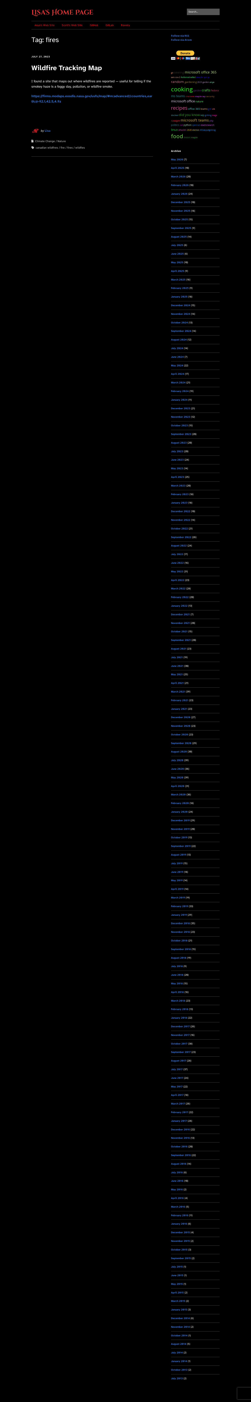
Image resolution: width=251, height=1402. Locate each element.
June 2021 (177, 666)
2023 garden (203, 82)
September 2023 (181, 434)
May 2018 (177, 983)
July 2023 (177, 451)
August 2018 (178, 957)
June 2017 (177, 1078)
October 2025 (179, 219)
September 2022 (181, 537)
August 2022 (179, 545)
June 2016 (177, 1180)
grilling (208, 115)
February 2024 (180, 391)
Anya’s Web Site (45, 25)
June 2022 (177, 562)
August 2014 (178, 1344)
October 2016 (179, 1146)
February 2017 (179, 1112)
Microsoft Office (183, 101)
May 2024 (177, 365)
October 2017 (179, 1043)
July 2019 (177, 863)
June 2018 (177, 974)
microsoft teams (195, 120)
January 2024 (179, 399)
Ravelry (125, 25)
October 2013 (179, 1369)
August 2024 (179, 339)
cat (181, 125)
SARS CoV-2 (175, 77)
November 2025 (180, 210)
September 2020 (181, 743)
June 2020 (177, 768)
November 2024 (180, 314)
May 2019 (177, 880)
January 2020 (179, 811)
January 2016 (179, 1223)
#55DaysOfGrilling (208, 130)
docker (174, 115)
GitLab (109, 25)
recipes (179, 107)
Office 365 (194, 109)
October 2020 (179, 734)
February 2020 (180, 803)
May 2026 (177, 159)
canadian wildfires (47, 147)
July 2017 (177, 1069)
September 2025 (181, 228)
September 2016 (181, 1155)
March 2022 (178, 588)
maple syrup (202, 77)
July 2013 (177, 1378)
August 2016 (178, 1163)
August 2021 (178, 648)
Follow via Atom (181, 40)
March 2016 (178, 1206)
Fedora (215, 90)
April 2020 (177, 786)
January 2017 (179, 1121)
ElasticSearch (207, 124)
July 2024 (177, 348)
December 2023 (180, 408)
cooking (182, 89)
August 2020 (179, 751)
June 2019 (177, 872)
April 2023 (177, 477)
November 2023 (180, 416)
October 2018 (179, 940)
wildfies (80, 147)
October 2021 (179, 631)
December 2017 (180, 1026)
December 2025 (180, 202)
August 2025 (179, 236)
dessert (187, 137)
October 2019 (179, 837)
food (177, 136)
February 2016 (179, 1215)
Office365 (182, 130)
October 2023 (179, 425)
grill (210, 109)
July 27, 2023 (40, 56)
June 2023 (177, 459)
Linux (174, 130)
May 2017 (177, 1086)
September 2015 (181, 1258)
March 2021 (178, 691)
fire (63, 147)
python (187, 125)
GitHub (94, 25)
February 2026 (180, 185)
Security (210, 96)
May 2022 (177, 571)
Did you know (189, 115)
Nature (61, 141)
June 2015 (177, 1275)
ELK (213, 109)
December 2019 (180, 820)
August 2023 (179, 442)
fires (70, 147)
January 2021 (179, 709)
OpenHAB (196, 125)
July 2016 (177, 1172)
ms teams (178, 96)
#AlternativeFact (188, 77)
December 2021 (180, 614)
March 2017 (178, 1103)
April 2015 (177, 1292)
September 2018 (181, 949)
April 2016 (177, 1198)
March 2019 (178, 897)
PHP (211, 120)
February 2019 (179, 906)
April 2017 (177, 1095)
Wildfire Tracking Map (66, 68)
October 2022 (179, 528)
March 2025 (178, 279)
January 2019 (179, 915)
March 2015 (178, 1301)
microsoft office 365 (200, 72)
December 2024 (180, 305)
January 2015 (179, 1309)
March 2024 (178, 382)
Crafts (206, 90)
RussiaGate (175, 120)
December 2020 (180, 717)
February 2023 (180, 494)
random (177, 81)
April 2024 (177, 374)
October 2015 (179, 1249)
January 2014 (179, 1361)
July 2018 (177, 966)
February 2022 (180, 597)
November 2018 (180, 932)
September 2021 (181, 640)
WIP (202, 115)
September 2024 (181, 331)
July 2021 (177, 657)
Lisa (47, 131)
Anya (212, 82)
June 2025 (177, 253)
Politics (175, 125)
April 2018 (177, 992)
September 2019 (181, 846)
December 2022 (180, 511)
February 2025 (180, 288)
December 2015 (180, 1232)
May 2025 (177, 262)
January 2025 (179, 296)
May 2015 (177, 1284)
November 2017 (180, 1035)
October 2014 (179, 1335)
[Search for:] (203, 12)
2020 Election (193, 130)
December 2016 (180, 1129)
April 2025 (177, 271)
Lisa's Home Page (62, 12)
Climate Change (45, 141)
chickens (190, 96)
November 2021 (180, 623)
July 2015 (177, 1266)
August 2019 (178, 854)
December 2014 (180, 1318)
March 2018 (178, 1000)
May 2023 (177, 468)
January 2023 (179, 502)
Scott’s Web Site (72, 25)
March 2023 (178, 485)
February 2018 (179, 1009)
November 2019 (180, 829)
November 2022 (180, 520)
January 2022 (179, 605)
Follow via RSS (180, 35)
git (172, 72)
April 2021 (177, 683)
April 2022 (177, 580)
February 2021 (179, 700)
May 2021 (177, 674)
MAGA (214, 115)
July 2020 (177, 760)
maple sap (200, 96)
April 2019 (177, 889)
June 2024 (177, 356)
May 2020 (177, 777)
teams (204, 109)
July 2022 (177, 554)
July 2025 (177, 245)
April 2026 (177, 168)
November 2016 (180, 1138)
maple (194, 137)
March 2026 (178, 176)
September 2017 (181, 1052)
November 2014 (180, 1326)
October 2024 (179, 322)
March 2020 (178, 794)
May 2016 (177, 1189)
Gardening (191, 82)
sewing (179, 72)
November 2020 (180, 726)
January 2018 (179, 1017)
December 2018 (180, 923)
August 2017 (178, 1060)
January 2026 (179, 193)
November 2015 (180, 1241)
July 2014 (177, 1352)
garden (197, 90)
